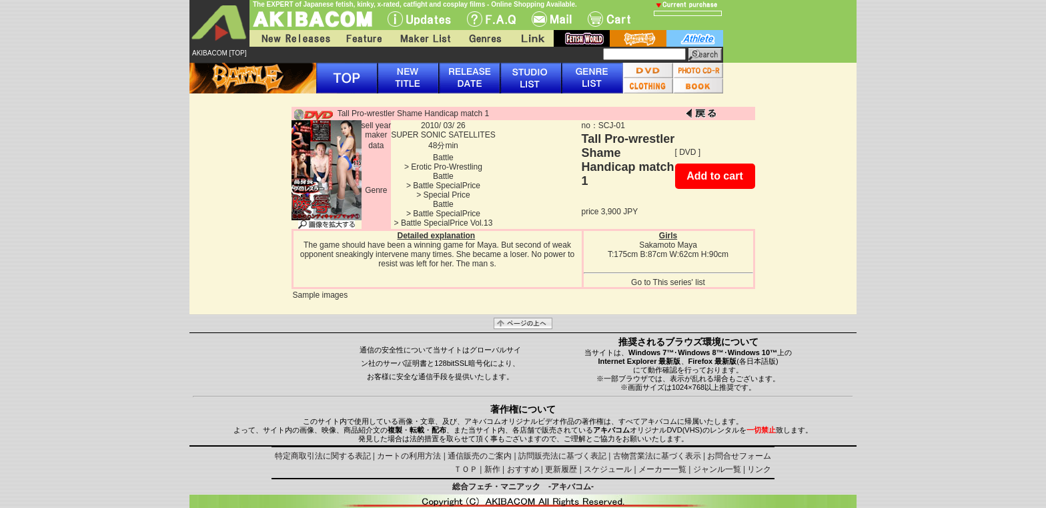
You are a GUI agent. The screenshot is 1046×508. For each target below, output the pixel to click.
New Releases (292, 38)
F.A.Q (491, 19)
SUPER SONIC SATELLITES (443, 135)
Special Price (447, 195)
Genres (484, 38)
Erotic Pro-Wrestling (446, 167)
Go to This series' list (668, 282)
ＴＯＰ (466, 469)
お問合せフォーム (739, 456)
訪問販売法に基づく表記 (562, 456)
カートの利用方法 (409, 456)
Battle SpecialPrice (446, 185)
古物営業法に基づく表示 (657, 456)
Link (532, 38)
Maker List (425, 38)
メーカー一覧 (662, 469)
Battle (443, 157)
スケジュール (608, 469)
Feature (363, 38)
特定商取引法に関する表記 (323, 456)
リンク (759, 469)
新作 (492, 469)
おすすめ (523, 469)
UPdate (419, 19)
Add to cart (714, 176)
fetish (582, 38)
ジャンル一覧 (717, 469)
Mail (551, 19)
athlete (694, 38)
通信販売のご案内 (480, 456)
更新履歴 (561, 469)
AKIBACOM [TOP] (219, 53)
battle (638, 38)
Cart (609, 19)
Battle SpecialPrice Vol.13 (446, 223)
